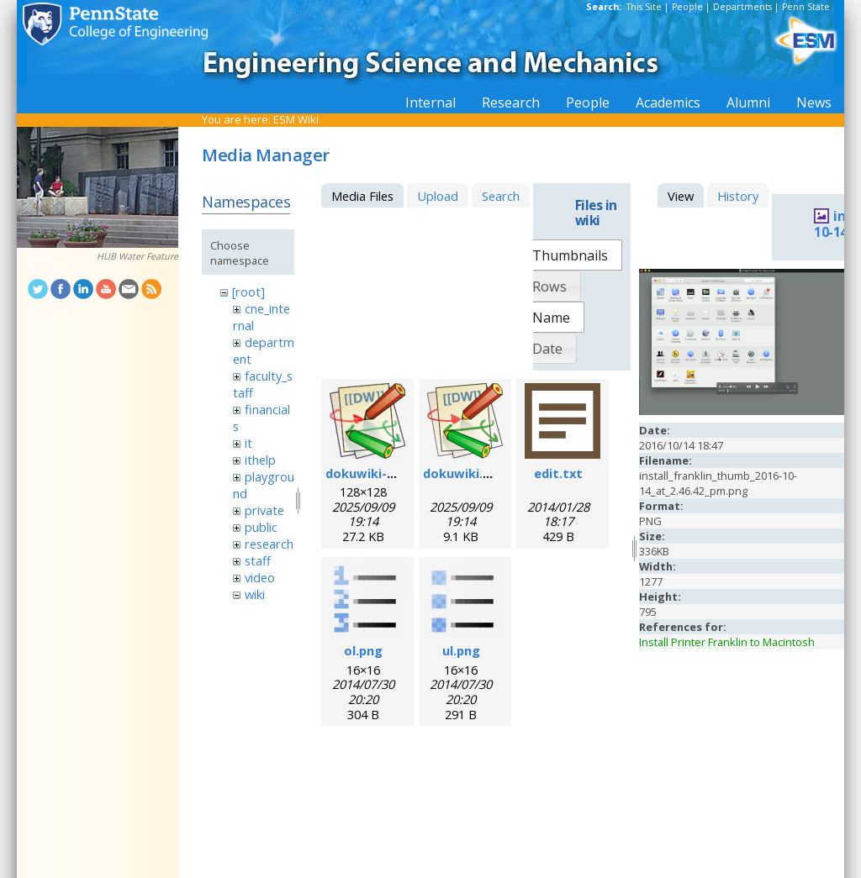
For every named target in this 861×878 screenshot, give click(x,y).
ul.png (461, 650)
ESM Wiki (296, 119)
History (737, 195)
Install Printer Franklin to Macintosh (727, 641)
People (687, 7)
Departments (742, 7)
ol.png (363, 650)
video (260, 577)
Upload (437, 195)
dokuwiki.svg (463, 473)
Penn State (806, 7)
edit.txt (558, 473)
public (261, 526)
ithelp (260, 459)
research (269, 543)
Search (501, 195)
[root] (248, 291)
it (248, 442)
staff (258, 560)
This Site (644, 7)
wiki (255, 594)
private (264, 510)
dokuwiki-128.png (379, 473)
